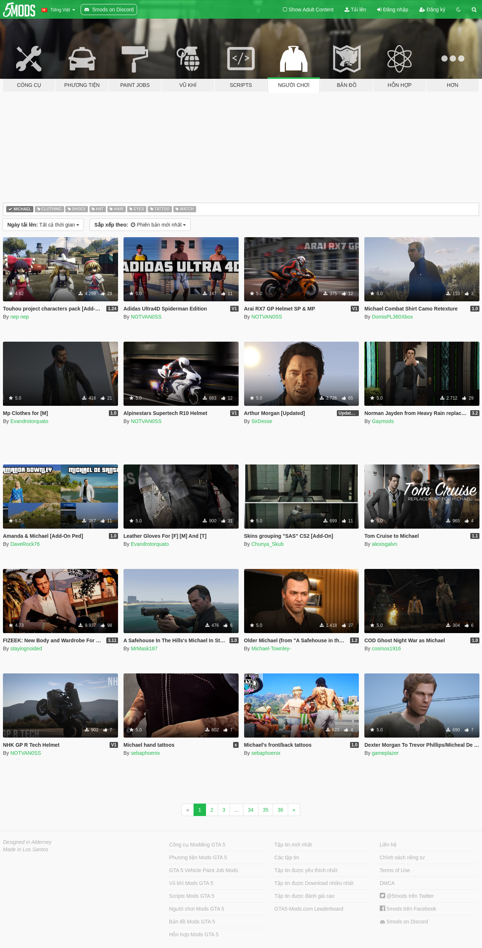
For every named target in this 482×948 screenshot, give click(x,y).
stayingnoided (26, 648)
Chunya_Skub (267, 544)
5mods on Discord (404, 922)
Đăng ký (432, 9)
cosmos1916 (386, 648)
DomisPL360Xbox (392, 317)
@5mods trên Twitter (407, 896)
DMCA (387, 883)
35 (266, 810)
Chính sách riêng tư (402, 857)
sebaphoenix (145, 753)
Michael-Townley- (271, 648)
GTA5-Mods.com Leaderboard (309, 909)
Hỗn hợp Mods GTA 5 (193, 934)
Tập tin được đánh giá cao (305, 896)
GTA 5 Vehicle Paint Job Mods (203, 870)
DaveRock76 (25, 544)
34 (251, 810)
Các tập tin (287, 857)
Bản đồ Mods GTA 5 (192, 922)
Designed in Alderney (27, 842)
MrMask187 (144, 648)
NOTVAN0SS (146, 317)
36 (280, 810)
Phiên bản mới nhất (140, 225)
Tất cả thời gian (43, 225)
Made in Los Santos (25, 849)
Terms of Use (395, 870)
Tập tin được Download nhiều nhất (314, 883)
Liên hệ (388, 845)
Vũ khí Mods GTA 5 (191, 883)
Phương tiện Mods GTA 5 (198, 857)
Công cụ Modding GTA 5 (197, 845)
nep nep (19, 317)
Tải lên (355, 9)
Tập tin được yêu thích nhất (306, 870)
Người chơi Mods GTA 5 (196, 909)
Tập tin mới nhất (293, 845)
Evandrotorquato (29, 421)
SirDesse (261, 421)
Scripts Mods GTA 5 (191, 896)
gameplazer (385, 753)
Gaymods (383, 421)
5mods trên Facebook (408, 908)
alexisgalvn (384, 544)
